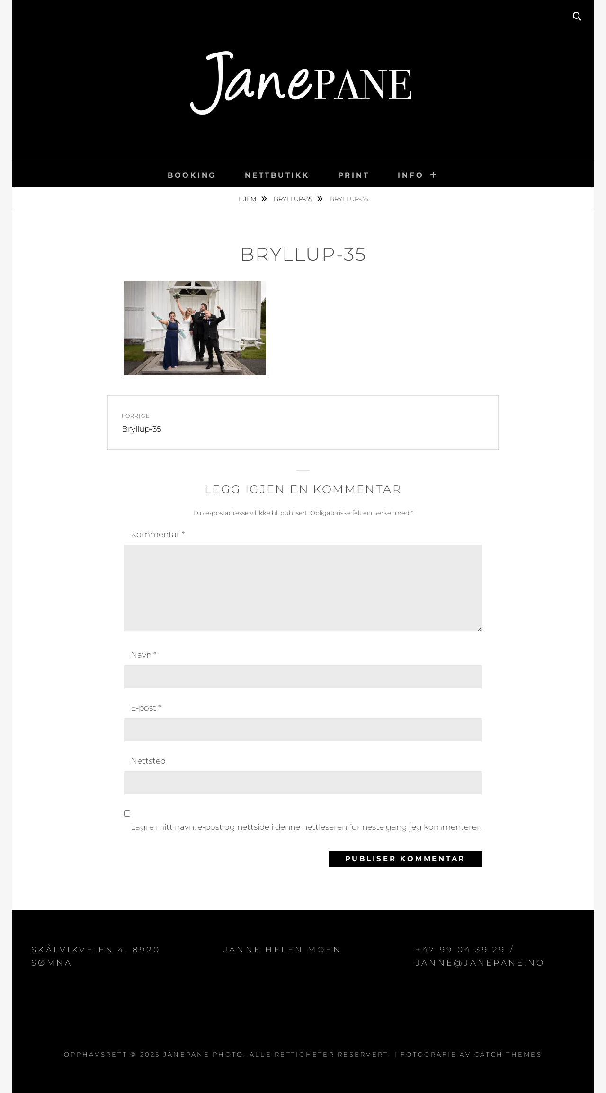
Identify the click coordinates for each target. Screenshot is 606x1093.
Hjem (248, 199)
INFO (411, 174)
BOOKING (192, 174)
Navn (143, 654)
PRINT (354, 174)
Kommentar (158, 534)
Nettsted (148, 760)
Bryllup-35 (293, 199)
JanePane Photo (203, 1054)
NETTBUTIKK (277, 174)
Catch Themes (508, 1054)
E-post (146, 707)
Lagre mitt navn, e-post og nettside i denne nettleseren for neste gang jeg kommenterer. (306, 827)
